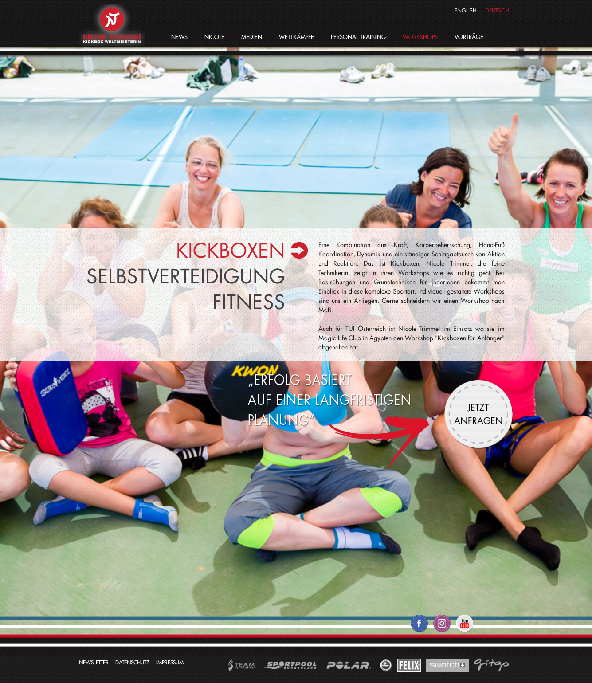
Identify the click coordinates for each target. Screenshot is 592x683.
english (466, 10)
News (179, 36)
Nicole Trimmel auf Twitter (442, 627)
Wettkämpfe (296, 36)
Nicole (214, 36)
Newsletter (94, 662)
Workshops (420, 36)
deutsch (497, 10)
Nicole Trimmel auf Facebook (419, 627)
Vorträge (469, 36)
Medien (251, 36)
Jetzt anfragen (478, 413)
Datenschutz (132, 662)
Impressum (170, 662)
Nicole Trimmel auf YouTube (464, 627)
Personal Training (358, 36)
